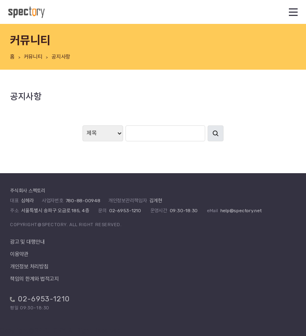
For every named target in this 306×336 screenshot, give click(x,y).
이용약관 (19, 254)
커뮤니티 (33, 57)
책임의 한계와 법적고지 (34, 279)
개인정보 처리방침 (29, 267)
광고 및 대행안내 (27, 242)
